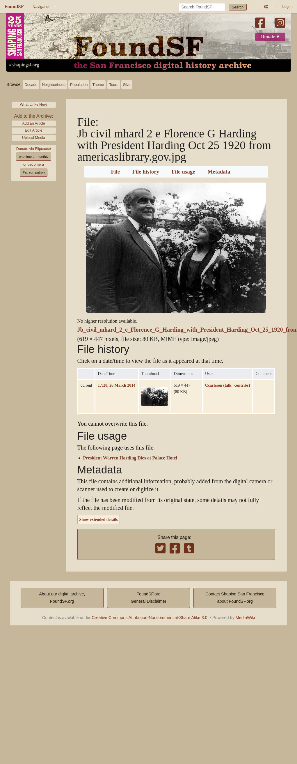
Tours (113, 84)
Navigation (41, 6)
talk (228, 385)
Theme (98, 84)
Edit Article (33, 130)
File (115, 172)
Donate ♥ (270, 36)
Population (79, 84)
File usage (183, 172)
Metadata (218, 172)
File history (145, 172)
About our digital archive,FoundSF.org (62, 598)
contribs (241, 385)
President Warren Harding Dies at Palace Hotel (130, 458)
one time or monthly (33, 156)
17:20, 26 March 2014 (116, 385)
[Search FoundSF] (202, 7)
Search (238, 7)
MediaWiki (245, 617)
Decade (30, 84)
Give (127, 84)
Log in (287, 6)
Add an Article (33, 123)
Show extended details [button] (98, 519)
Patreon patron (33, 172)
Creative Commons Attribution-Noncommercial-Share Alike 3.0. (150, 617)
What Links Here (33, 104)
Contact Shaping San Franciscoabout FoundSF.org (234, 598)
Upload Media (33, 137)
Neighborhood (53, 84)
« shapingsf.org (24, 65)
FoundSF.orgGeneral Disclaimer (148, 598)
